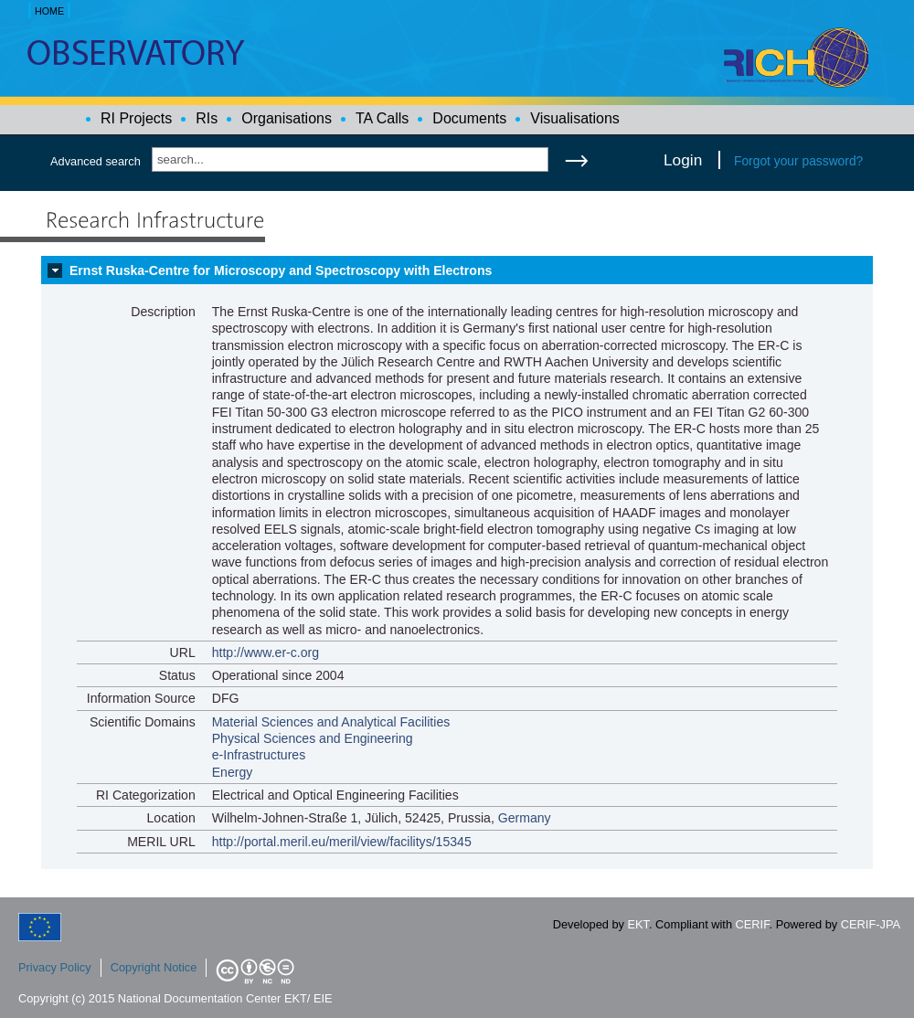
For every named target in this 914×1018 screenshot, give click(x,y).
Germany (524, 818)
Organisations (286, 118)
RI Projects (136, 118)
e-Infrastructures (259, 755)
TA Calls (382, 118)
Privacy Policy (54, 967)
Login (683, 160)
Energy (232, 772)
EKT (638, 924)
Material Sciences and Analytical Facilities (331, 722)
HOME (49, 10)
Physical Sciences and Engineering (312, 738)
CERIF (753, 924)
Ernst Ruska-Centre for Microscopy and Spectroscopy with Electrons (280, 270)
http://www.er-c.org (265, 652)
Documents (469, 118)
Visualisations (575, 118)
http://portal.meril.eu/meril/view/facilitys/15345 (342, 841)
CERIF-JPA (870, 924)
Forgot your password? (798, 161)
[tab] (457, 270)
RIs (207, 118)
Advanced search (95, 161)
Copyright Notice (154, 967)
